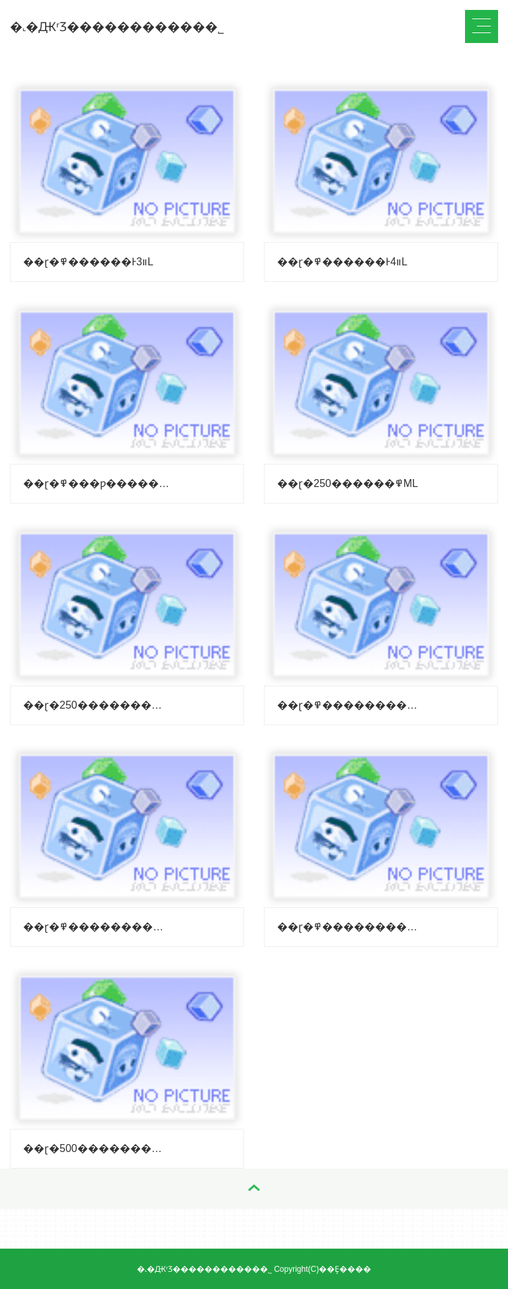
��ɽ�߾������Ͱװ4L (342, 261)
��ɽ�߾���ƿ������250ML (96, 483)
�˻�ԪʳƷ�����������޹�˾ (117, 27)
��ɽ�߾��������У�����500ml (96, 926)
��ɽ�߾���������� (350, 705)
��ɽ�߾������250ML (347, 483)
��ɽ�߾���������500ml (96, 1148)
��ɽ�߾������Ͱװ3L (88, 261)
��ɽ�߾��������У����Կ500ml (350, 926)
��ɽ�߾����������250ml (96, 705)
